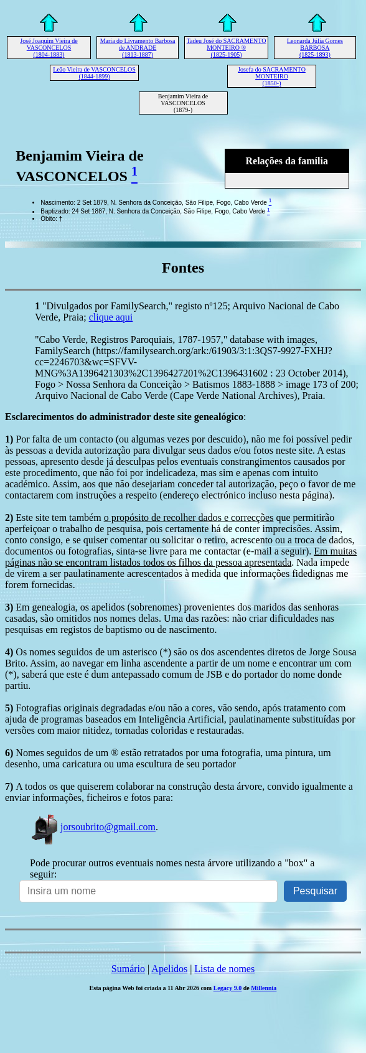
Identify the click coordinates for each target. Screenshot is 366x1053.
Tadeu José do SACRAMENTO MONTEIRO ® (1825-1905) (226, 47)
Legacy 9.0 (228, 988)
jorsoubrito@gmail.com (93, 826)
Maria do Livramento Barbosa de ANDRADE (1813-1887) (138, 47)
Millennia (263, 988)
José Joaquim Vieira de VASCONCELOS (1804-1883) (48, 47)
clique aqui (111, 317)
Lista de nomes (224, 968)
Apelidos (169, 968)
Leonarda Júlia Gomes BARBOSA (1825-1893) (315, 47)
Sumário (128, 968)
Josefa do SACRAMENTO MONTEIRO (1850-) (272, 76)
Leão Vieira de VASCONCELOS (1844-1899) (94, 73)
